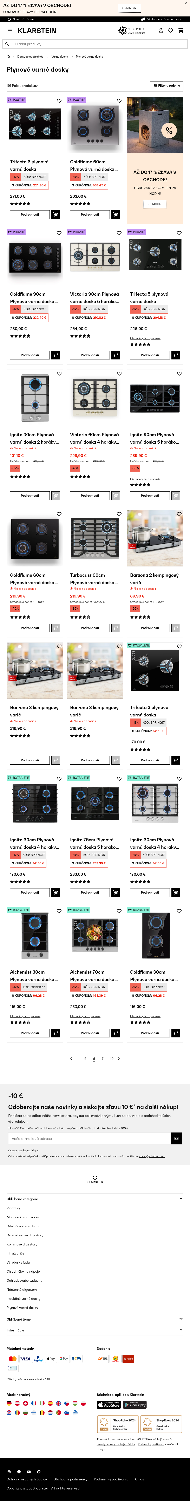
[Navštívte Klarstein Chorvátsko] (9, 1412)
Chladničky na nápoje (23, 1271)
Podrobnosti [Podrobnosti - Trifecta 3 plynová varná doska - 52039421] (150, 760)
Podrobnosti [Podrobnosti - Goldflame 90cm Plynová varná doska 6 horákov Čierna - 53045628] (30, 355)
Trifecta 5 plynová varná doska (149, 297)
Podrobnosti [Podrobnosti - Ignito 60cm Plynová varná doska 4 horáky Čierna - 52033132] (30, 892)
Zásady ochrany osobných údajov (116, 1444)
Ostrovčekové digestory (25, 1235)
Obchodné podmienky (70, 1479)
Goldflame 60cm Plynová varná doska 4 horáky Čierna (34, 578)
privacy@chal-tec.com (151, 1156)
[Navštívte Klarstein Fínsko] (33, 1412)
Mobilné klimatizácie (23, 1217)
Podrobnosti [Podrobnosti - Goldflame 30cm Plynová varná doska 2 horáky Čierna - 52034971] (150, 1033)
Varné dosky (60, 56)
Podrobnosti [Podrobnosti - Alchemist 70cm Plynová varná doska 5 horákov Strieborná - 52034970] (90, 1033)
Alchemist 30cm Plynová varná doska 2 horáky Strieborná (34, 975)
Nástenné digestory (22, 1289)
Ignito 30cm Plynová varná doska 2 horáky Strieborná (33, 438)
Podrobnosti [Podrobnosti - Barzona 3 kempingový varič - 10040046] (90, 760)
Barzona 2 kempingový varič (154, 578)
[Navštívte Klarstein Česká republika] (66, 1403)
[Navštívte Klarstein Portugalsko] (58, 1412)
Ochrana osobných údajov (23, 1150)
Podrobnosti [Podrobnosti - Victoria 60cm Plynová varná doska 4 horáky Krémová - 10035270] (90, 495)
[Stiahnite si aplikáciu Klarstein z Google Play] (135, 1405)
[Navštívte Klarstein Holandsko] (50, 1412)
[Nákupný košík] (180, 30)
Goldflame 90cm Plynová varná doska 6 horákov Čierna (34, 297)
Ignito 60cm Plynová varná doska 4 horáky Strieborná (153, 843)
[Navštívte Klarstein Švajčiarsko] (25, 1403)
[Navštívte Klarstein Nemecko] (9, 1403)
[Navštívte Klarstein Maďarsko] (75, 1403)
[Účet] (161, 30)
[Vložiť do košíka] (55, 214)
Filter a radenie (167, 85)
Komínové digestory (22, 1244)
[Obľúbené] (170, 30)
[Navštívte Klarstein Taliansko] (42, 1403)
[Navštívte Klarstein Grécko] (75, 1413)
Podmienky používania (151, 1444)
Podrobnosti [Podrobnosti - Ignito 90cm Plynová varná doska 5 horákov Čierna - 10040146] (150, 495)
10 (111, 1059)
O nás (139, 1479)
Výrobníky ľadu (18, 1262)
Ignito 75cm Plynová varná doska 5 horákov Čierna (94, 843)
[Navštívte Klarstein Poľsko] (83, 1403)
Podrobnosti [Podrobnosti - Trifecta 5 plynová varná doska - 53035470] (150, 355)
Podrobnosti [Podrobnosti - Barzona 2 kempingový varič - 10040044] (150, 628)
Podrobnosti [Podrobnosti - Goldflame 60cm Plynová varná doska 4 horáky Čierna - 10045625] (30, 628)
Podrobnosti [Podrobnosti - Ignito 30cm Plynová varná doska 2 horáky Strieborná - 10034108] (30, 495)
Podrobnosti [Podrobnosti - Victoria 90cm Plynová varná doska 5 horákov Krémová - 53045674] (90, 355)
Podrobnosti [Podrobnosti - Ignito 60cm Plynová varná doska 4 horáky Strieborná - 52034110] (150, 892)
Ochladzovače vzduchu (24, 1280)
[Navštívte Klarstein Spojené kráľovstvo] (58, 1403)
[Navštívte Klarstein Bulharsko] (25, 1412)
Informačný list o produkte (145, 338)
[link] (35, 125)
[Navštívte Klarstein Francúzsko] (33, 1403)
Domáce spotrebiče (30, 56)
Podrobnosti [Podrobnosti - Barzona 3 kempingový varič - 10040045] (30, 760)
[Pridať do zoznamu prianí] (59, 101)
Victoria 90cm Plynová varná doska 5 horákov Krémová (94, 297)
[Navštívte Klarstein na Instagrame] (9, 1471)
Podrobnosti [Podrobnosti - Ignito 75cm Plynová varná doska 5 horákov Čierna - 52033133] (90, 892)
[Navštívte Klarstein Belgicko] (42, 1412)
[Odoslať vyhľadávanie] (7, 44)
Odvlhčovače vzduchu (23, 1226)
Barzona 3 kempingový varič (34, 711)
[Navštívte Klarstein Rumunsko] (17, 1412)
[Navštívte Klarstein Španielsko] (50, 1403)
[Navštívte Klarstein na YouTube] (28, 1471)
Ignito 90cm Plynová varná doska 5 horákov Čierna (154, 438)
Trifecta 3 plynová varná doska (149, 711)
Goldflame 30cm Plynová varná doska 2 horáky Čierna (154, 975)
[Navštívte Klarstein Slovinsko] (66, 1412)
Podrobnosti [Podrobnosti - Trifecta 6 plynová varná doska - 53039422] (30, 214)
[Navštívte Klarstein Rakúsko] (17, 1403)
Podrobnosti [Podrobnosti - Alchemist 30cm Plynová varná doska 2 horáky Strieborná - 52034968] (30, 1033)
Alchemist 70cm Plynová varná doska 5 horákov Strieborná (94, 975)
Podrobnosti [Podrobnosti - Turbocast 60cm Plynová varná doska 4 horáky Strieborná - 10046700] (90, 628)
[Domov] (12, 56)
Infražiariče (16, 1253)
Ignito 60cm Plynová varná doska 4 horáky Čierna (33, 843)
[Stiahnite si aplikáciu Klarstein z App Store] (109, 1405)
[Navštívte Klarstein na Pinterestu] (38, 1471)
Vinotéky (13, 1208)
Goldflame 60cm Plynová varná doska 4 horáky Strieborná (94, 165)
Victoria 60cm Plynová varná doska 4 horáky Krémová (94, 438)
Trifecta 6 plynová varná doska (29, 165)
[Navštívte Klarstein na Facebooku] (19, 1471)
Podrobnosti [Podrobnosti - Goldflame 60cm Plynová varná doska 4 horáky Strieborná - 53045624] (90, 214)
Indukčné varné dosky (23, 1298)
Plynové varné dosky (90, 56)
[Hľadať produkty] (95, 44)
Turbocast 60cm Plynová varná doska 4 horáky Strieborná (94, 578)
